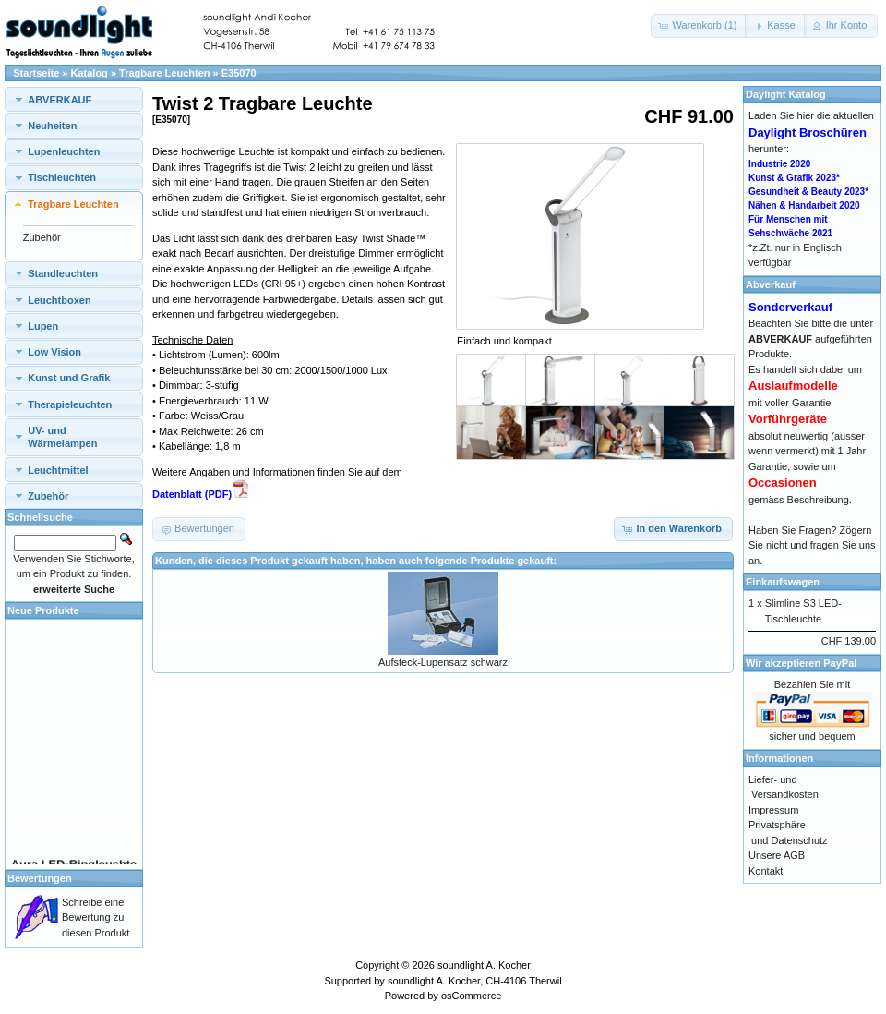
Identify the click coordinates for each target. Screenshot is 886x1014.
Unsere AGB (776, 855)
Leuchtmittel (58, 470)
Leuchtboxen (59, 300)
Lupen (43, 326)
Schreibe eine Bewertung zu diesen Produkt (95, 917)
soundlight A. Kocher (484, 965)
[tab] (74, 99)
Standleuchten (63, 273)
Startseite (36, 72)
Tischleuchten (62, 177)
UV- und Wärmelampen (62, 437)
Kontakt (765, 870)
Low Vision (54, 351)
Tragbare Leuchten (164, 72)
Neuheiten (52, 125)
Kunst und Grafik (69, 377)
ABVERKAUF (59, 99)
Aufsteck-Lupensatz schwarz (443, 662)
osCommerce (471, 995)
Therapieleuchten (70, 404)
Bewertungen (39, 878)
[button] (699, 26)
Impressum (773, 809)
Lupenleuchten (64, 151)
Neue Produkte (43, 610)
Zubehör (42, 237)
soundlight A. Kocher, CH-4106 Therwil (475, 980)
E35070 (239, 72)
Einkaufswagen (783, 581)
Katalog (89, 72)
